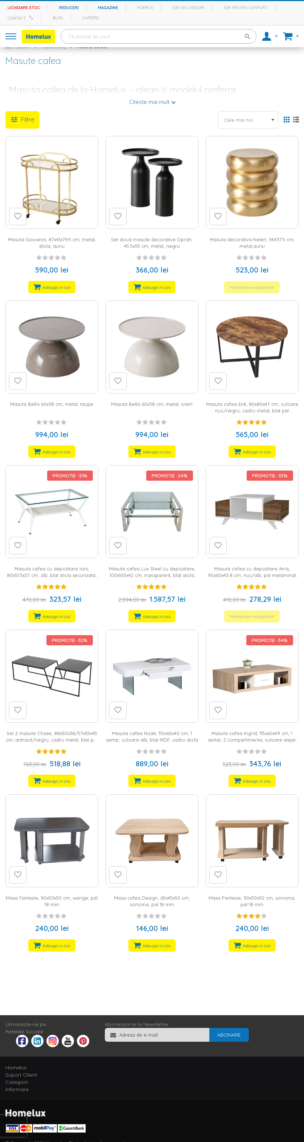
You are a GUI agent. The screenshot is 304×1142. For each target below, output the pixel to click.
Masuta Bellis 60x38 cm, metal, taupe (51, 404)
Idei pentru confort (246, 7)
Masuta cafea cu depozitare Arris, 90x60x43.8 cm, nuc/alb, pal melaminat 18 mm (252, 575)
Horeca (145, 7)
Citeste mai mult (149, 101)
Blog (58, 17)
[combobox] (158, 36)
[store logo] (38, 36)
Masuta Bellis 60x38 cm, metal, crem (152, 404)
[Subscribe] (229, 1035)
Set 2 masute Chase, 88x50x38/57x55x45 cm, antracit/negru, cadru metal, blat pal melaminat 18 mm (52, 740)
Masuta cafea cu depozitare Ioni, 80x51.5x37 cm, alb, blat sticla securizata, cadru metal (51, 575)
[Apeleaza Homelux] (32, 17)
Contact (17, 18)
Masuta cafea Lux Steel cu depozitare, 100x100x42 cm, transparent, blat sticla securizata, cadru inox (152, 575)
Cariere (90, 17)
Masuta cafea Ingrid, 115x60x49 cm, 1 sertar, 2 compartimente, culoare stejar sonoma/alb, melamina (252, 740)
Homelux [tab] (15, 1067)
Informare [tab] (17, 1089)
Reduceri (69, 7)
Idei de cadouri (188, 7)
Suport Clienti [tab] (21, 1075)
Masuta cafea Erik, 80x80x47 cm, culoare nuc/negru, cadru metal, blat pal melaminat (252, 410)
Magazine (108, 7)
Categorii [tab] (16, 1082)
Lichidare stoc (24, 7)
